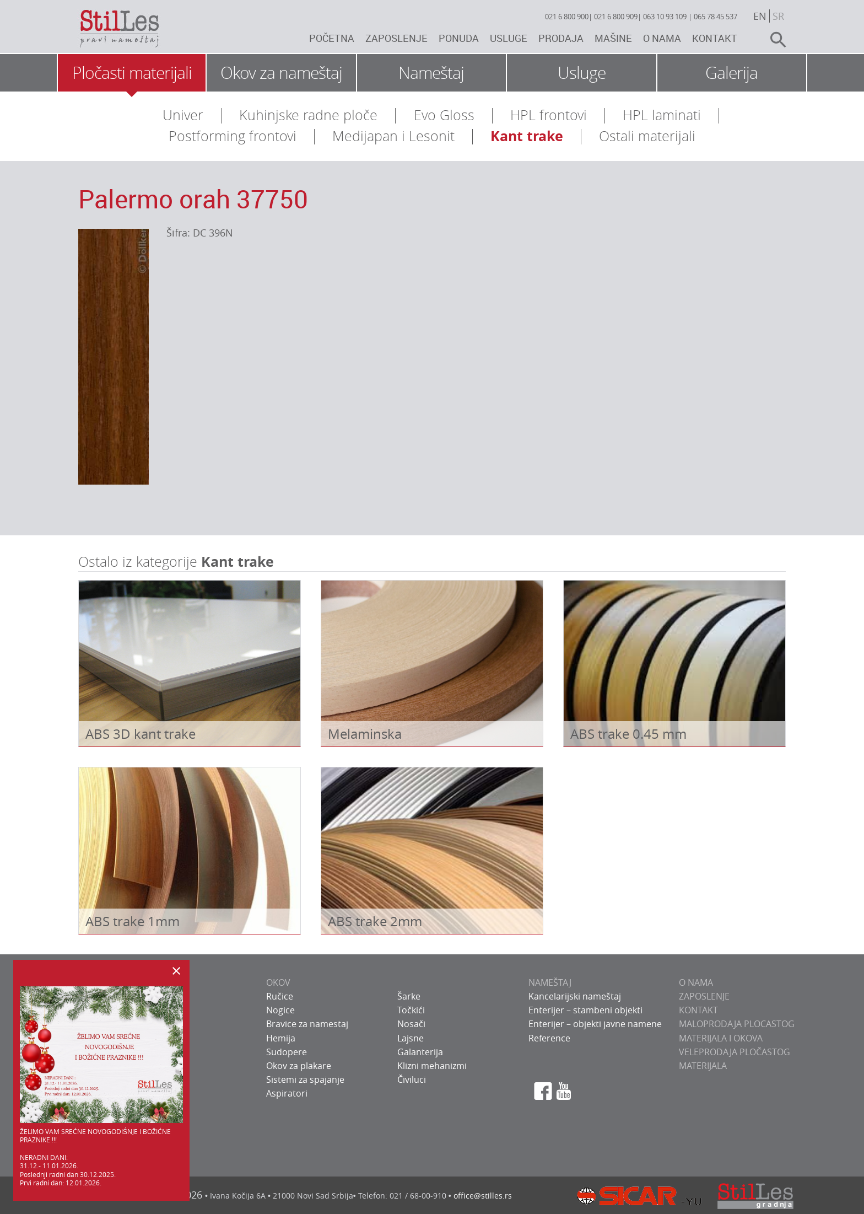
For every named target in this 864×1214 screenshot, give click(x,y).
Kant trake (526, 136)
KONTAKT (698, 1010)
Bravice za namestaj (307, 1024)
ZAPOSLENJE (704, 996)
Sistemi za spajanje (305, 1079)
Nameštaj (431, 73)
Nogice (280, 1010)
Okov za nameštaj (281, 73)
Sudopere (286, 1052)
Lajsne (410, 1038)
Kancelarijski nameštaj (574, 996)
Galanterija (420, 1052)
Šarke (408, 996)
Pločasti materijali (132, 73)
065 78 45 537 (715, 17)
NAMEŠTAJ (549, 982)
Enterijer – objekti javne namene (595, 1024)
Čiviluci (411, 1079)
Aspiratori (286, 1093)
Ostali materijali (647, 136)
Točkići (411, 1010)
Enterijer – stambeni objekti (585, 1010)
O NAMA (696, 982)
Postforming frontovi (232, 136)
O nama (662, 38)
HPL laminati (662, 115)
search (773, 39)
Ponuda (459, 38)
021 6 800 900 (566, 17)
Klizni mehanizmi (432, 1066)
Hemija (280, 1038)
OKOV (278, 982)
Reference (549, 1038)
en (759, 16)
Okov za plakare (298, 1066)
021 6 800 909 (616, 17)
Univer (183, 115)
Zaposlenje (396, 38)
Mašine (613, 38)
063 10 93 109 (665, 17)
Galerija (731, 73)
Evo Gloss (444, 115)
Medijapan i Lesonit (393, 136)
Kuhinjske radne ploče (308, 115)
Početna (331, 38)
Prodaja (561, 38)
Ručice (279, 996)
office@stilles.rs (482, 1195)
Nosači (411, 1024)
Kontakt (714, 38)
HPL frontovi (548, 115)
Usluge (508, 38)
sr (778, 16)
